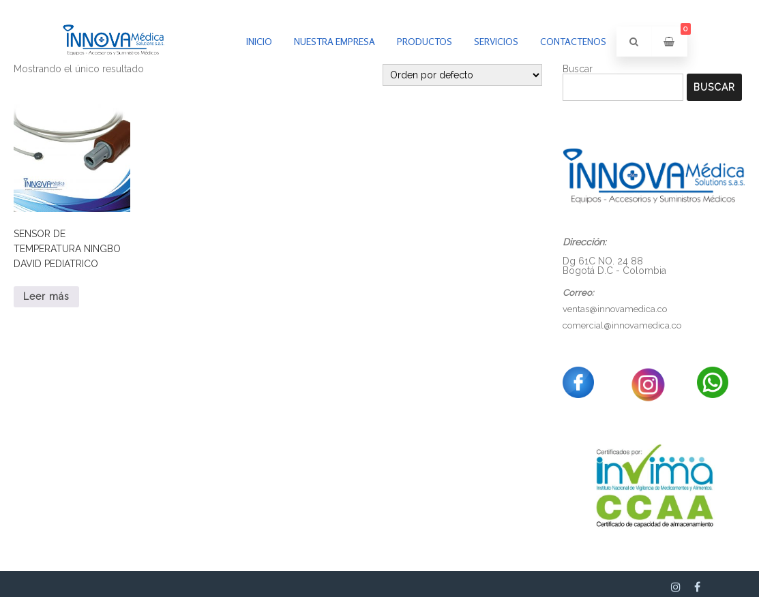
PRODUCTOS (424, 41)
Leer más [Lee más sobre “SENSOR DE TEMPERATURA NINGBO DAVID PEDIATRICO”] (46, 296)
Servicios (496, 41)
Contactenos (573, 41)
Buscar (714, 87)
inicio (259, 41)
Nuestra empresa (334, 41)
